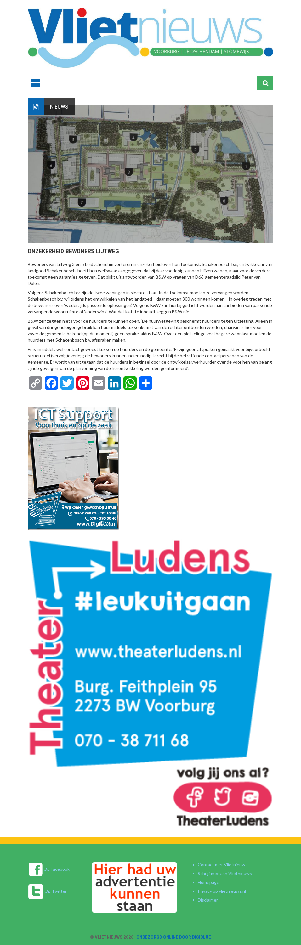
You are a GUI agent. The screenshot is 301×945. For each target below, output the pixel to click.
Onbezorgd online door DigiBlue (173, 937)
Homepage (208, 882)
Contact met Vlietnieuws (222, 864)
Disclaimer (208, 900)
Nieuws (59, 106)
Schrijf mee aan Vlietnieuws (225, 873)
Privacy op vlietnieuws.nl (222, 891)
